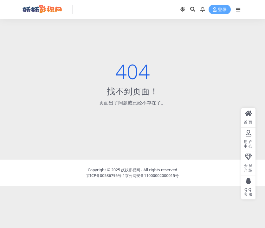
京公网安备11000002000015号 (152, 175)
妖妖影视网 (130, 170)
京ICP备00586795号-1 (105, 175)
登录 (220, 9)
